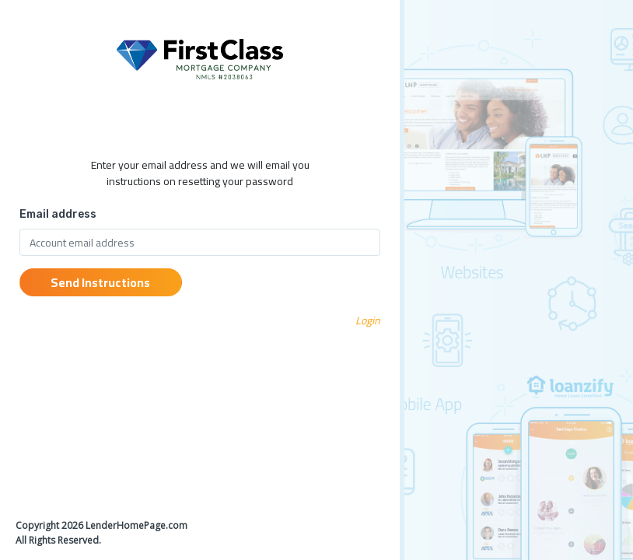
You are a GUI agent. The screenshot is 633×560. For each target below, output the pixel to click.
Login (367, 320)
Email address (57, 214)
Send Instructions (100, 282)
